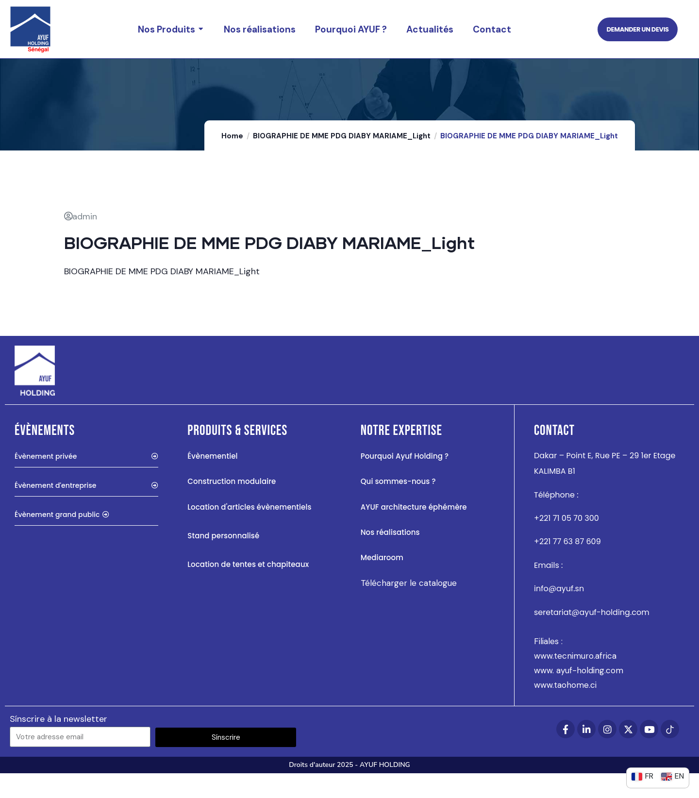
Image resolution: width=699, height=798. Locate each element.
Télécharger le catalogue (409, 607)
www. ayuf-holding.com (578, 695)
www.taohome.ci (565, 709)
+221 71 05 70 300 (566, 543)
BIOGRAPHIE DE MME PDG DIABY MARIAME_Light (342, 161)
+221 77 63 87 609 (567, 566)
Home (232, 161)
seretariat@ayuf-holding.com (591, 637)
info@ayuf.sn (559, 613)
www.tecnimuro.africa (575, 680)
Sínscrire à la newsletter (58, 743)
